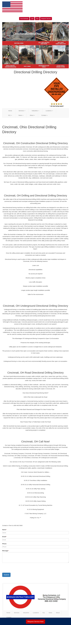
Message (5, 550)
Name (4, 529)
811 (10, 115)
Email (4, 536)
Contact (44, 115)
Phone (4, 543)
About (32, 115)
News (20, 115)
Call (32, 18)
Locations (49, 110)
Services (22, 110)
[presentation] (16, 567)
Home (10, 110)
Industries (35, 110)
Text (37, 18)
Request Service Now (35, 622)
